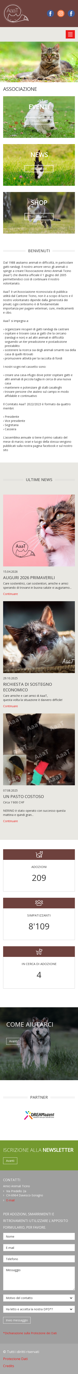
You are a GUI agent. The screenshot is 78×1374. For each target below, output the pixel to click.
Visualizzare (39, 121)
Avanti (13, 1041)
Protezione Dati (15, 1359)
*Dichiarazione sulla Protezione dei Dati (30, 1333)
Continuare (10, 594)
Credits (8, 1366)
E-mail (10, 1200)
